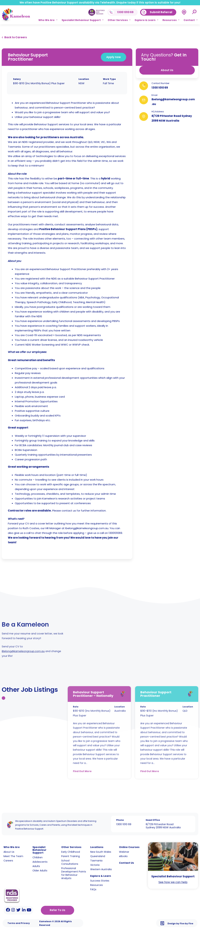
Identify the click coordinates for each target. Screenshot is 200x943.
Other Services (118, 20)
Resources (169, 20)
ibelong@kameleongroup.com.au (85, 528)
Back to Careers (15, 36)
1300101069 (114, 533)
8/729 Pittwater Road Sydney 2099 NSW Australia (163, 822)
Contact (189, 20)
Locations (96, 844)
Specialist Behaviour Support (81, 20)
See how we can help (172, 879)
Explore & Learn (145, 20)
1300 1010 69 (162, 87)
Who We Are (46, 20)
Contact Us (126, 859)
